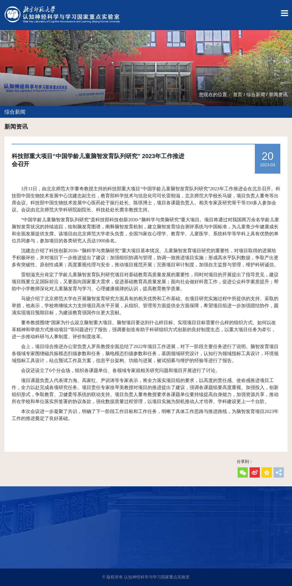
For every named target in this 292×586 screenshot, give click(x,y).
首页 (237, 94)
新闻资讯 (278, 94)
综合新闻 (255, 94)
